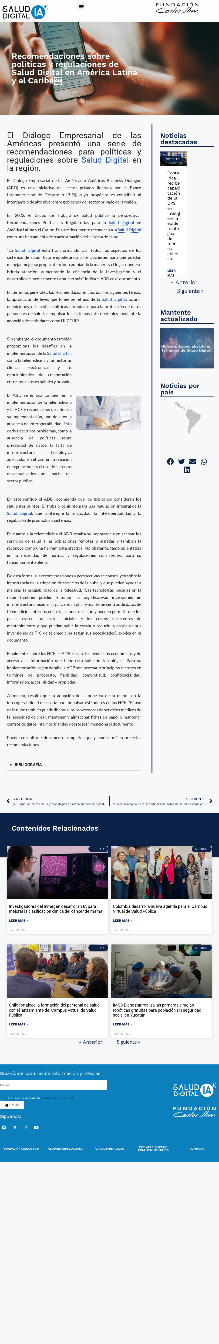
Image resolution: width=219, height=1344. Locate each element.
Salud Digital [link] (105, 160)
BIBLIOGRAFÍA (28, 764)
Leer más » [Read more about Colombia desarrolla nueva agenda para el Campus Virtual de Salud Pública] (122, 920)
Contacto (197, 1148)
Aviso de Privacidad (109, 1148)
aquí (87, 737)
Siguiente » (190, 290)
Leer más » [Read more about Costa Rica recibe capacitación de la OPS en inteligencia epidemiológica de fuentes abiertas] (172, 273)
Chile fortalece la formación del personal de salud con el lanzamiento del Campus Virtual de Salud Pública (54, 1010)
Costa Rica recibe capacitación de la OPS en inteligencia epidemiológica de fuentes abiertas (173, 215)
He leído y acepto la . (41, 1098)
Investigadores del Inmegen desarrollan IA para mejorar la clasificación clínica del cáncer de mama (55, 909)
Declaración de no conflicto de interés (153, 1148)
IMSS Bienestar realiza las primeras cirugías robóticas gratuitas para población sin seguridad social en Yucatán (157, 1010)
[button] (81, 6)
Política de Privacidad (57, 1098)
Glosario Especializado (65, 1148)
